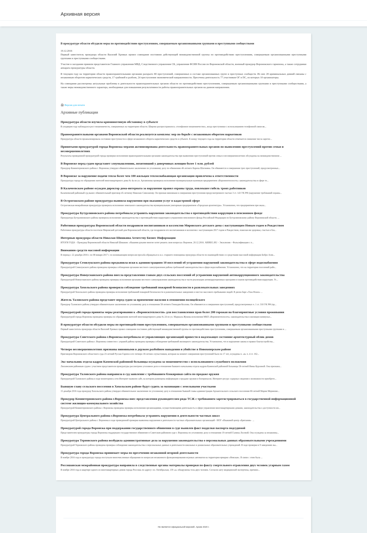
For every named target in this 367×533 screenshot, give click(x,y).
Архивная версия (80, 14)
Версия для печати (75, 105)
